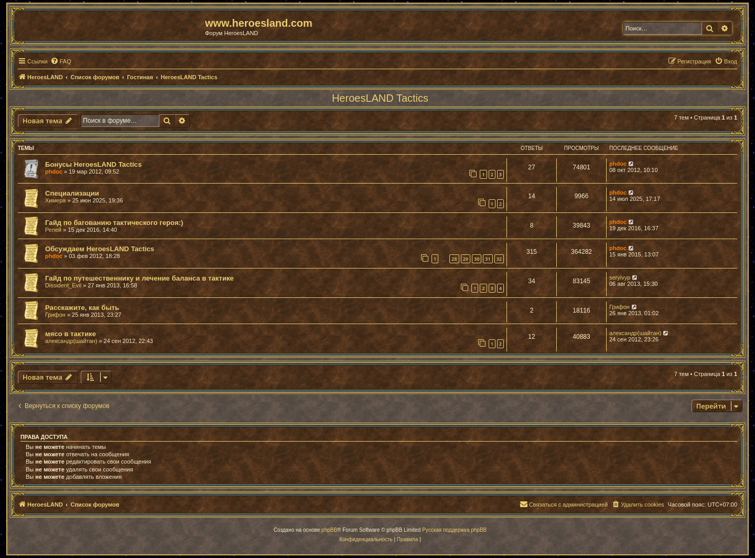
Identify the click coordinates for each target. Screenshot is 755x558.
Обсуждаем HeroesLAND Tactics (99, 249)
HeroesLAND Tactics (380, 98)
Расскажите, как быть (82, 308)
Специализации (72, 193)
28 (454, 258)
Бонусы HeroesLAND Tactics (93, 164)
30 (476, 258)
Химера (55, 200)
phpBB (329, 530)
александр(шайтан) (71, 341)
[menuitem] (60, 61)
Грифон (55, 315)
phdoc (53, 171)
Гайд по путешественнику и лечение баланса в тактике (139, 278)
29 (465, 258)
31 (487, 258)
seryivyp (619, 277)
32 (499, 258)
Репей (53, 230)
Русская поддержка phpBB (454, 530)
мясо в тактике (70, 334)
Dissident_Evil (63, 285)
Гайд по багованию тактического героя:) (114, 223)
